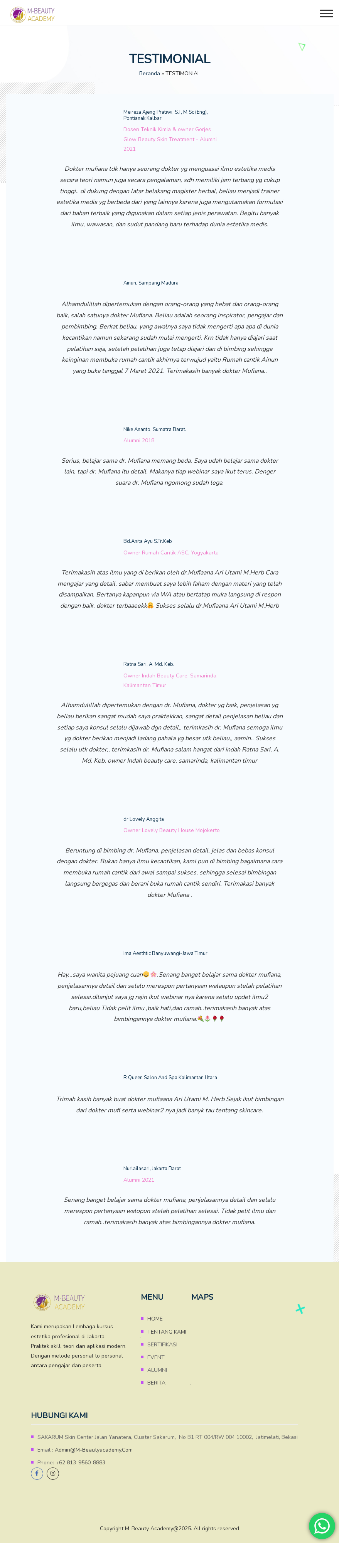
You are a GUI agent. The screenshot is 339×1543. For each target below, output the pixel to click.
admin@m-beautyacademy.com (94, 1450)
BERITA (156, 1382)
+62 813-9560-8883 (80, 1462)
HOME (155, 1318)
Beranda (149, 73)
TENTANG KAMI (166, 1332)
